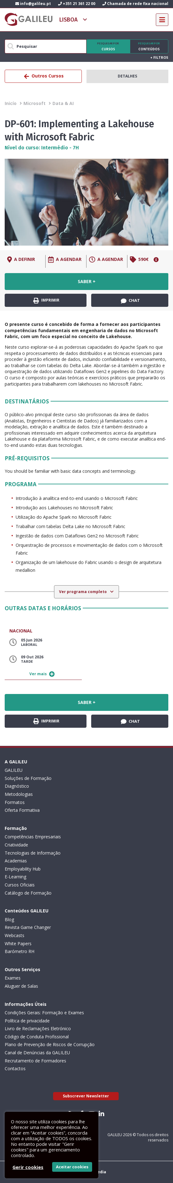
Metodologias (19, 794)
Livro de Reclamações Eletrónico (38, 1028)
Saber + (87, 281)
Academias (16, 861)
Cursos (108, 46)
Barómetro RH (19, 951)
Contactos (15, 1068)
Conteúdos (149, 46)
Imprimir (46, 300)
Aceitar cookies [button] (72, 1167)
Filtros (159, 57)
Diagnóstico (17, 786)
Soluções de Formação (28, 778)
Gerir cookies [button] (27, 1167)
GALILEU (13, 770)
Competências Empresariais (33, 837)
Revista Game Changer (28, 927)
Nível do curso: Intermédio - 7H (42, 148)
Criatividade (16, 845)
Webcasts (14, 935)
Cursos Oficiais (20, 885)
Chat (130, 300)
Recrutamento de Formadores (35, 1061)
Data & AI (63, 103)
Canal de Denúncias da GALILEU (37, 1053)
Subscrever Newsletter (86, 1096)
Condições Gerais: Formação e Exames (44, 1013)
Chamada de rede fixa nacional (135, 3)
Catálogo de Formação (28, 893)
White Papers (18, 943)
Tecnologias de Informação (33, 853)
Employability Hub (23, 869)
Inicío (11, 103)
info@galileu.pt (33, 3)
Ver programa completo (83, 591)
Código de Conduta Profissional (37, 1037)
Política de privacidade (27, 1021)
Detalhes (127, 76)
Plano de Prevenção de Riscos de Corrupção (50, 1044)
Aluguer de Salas (21, 986)
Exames (13, 978)
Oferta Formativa (22, 810)
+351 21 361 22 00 (76, 3)
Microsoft (34, 103)
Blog (9, 919)
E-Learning (15, 877)
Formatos (15, 802)
